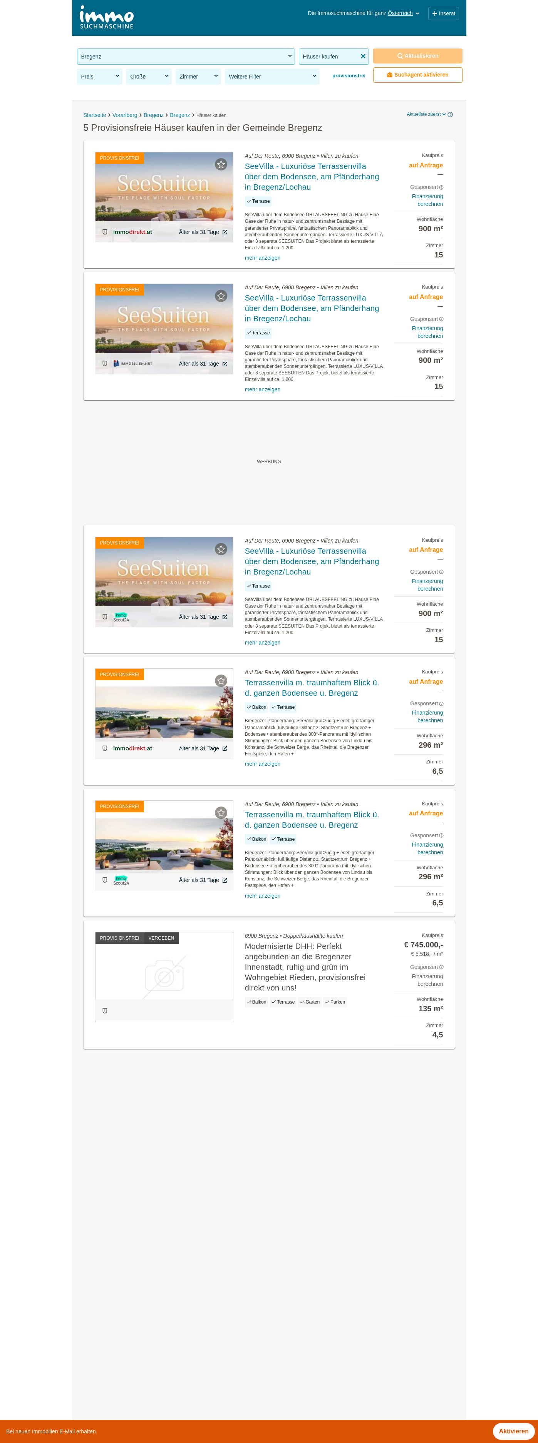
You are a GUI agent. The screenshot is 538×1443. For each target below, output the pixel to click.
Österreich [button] (404, 13)
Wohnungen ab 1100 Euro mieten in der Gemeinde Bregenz (160, 1351)
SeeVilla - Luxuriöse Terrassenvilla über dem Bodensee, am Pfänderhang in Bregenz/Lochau (312, 176)
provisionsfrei (348, 75)
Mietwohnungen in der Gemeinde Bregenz (135, 1266)
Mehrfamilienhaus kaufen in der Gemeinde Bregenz (148, 1317)
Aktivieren (514, 1431)
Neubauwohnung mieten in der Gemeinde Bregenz (147, 1300)
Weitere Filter (273, 76)
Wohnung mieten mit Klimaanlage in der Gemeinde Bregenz (160, 1368)
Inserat (444, 13)
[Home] (107, 17)
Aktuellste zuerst (427, 114)
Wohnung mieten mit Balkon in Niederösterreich (143, 1417)
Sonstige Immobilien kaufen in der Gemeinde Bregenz (151, 1283)
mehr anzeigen (263, 258)
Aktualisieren (418, 56)
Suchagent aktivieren (418, 75)
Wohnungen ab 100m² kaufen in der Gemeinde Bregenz (154, 1334)
